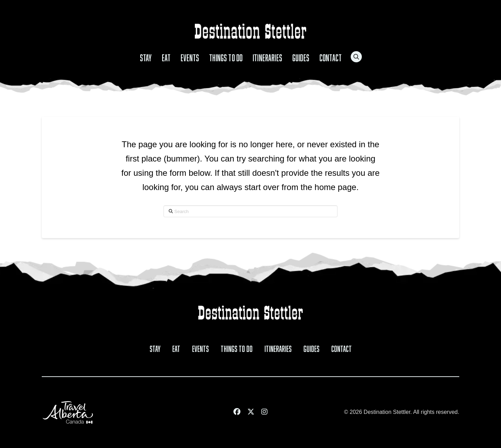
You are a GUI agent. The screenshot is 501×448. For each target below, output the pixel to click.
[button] (356, 56)
